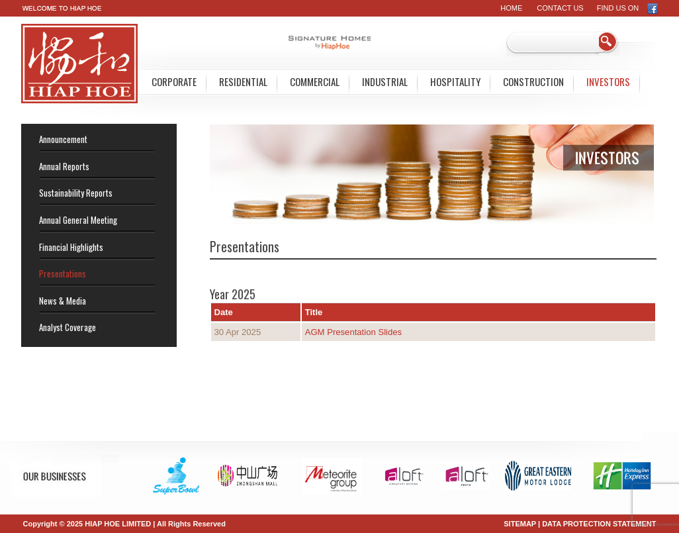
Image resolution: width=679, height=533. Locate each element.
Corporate (174, 81)
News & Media (62, 300)
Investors (608, 81)
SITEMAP (520, 524)
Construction (533, 81)
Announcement (63, 139)
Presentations (62, 273)
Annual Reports (64, 166)
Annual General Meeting (78, 219)
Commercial (315, 81)
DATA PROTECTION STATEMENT (599, 524)
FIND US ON (627, 8)
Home (511, 8)
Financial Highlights (71, 247)
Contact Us (560, 8)
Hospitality (455, 81)
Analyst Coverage (67, 327)
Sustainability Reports (76, 192)
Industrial (385, 81)
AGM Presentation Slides (354, 332)
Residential (243, 81)
